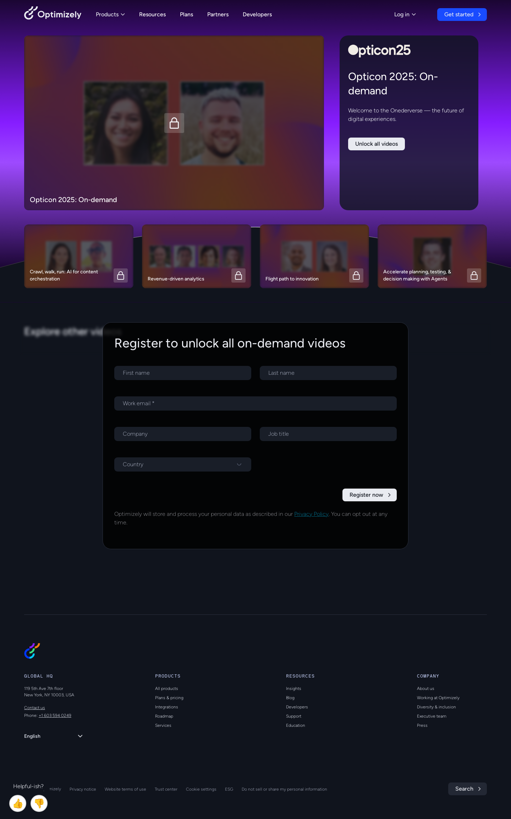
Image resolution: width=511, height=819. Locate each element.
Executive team (431, 716)
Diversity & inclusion (436, 706)
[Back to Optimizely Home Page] (53, 14)
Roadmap (164, 716)
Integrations (166, 706)
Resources (152, 14)
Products (110, 14)
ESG (229, 789)
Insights (293, 688)
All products (166, 688)
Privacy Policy (311, 514)
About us (425, 688)
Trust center (166, 789)
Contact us (34, 707)
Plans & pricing (169, 697)
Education (295, 725)
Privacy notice (83, 789)
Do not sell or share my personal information (284, 789)
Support (293, 716)
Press (422, 725)
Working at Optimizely (438, 697)
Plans (186, 14)
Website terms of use (125, 789)
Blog (290, 697)
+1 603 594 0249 (55, 715)
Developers (257, 14)
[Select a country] (182, 464)
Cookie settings (201, 789)
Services (163, 725)
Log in (405, 14)
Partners (218, 14)
